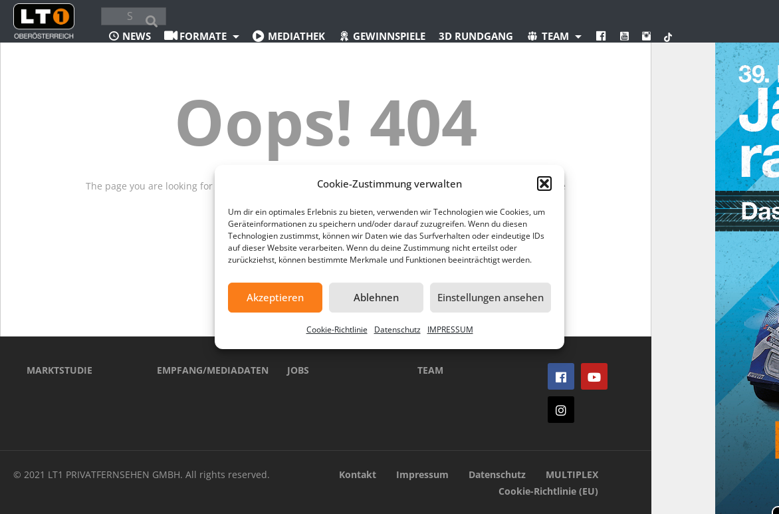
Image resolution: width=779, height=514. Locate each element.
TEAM (430, 370)
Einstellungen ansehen (490, 297)
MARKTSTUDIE (59, 370)
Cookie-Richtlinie (337, 329)
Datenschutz (397, 329)
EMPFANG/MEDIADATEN (202, 370)
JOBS (298, 370)
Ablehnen (376, 297)
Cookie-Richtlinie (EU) (548, 491)
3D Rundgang (476, 36)
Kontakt (357, 474)
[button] (544, 183)
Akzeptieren (275, 297)
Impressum (422, 474)
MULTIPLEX (572, 474)
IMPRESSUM (450, 329)
